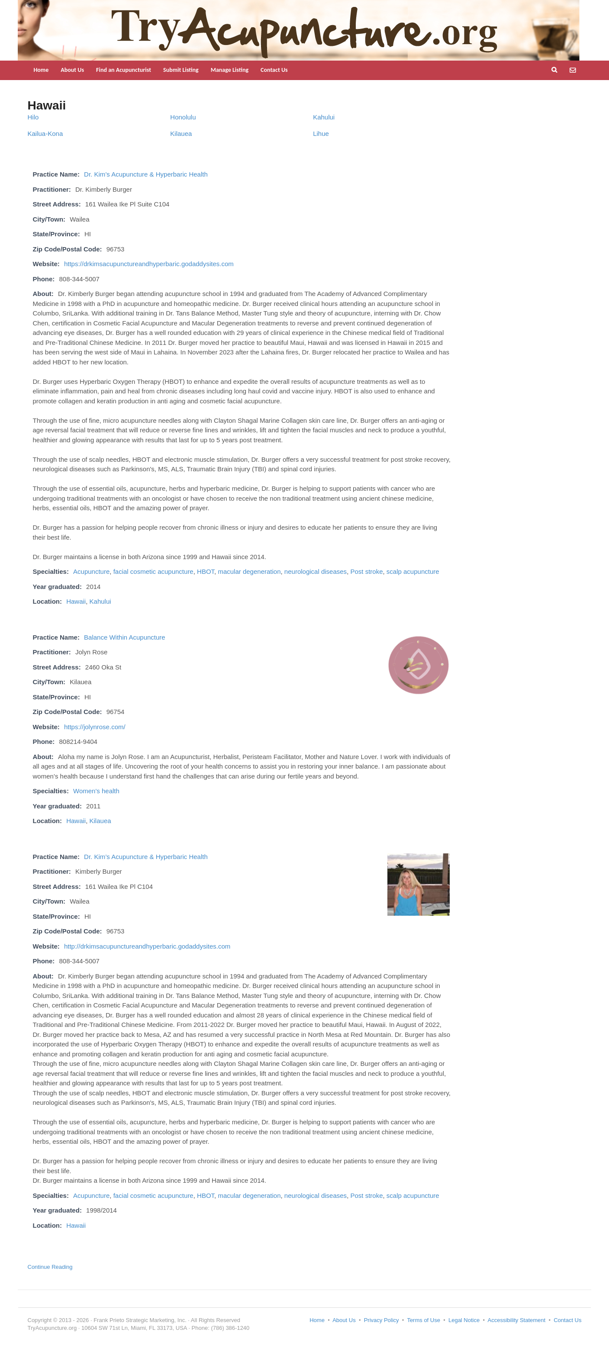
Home (41, 70)
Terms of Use (423, 1320)
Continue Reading (50, 1267)
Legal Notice (464, 1320)
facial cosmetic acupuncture (153, 571)
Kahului (324, 117)
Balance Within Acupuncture (124, 637)
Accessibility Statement (517, 1320)
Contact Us (274, 70)
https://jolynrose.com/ (95, 726)
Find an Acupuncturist (123, 70)
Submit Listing (181, 70)
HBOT (205, 571)
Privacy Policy (381, 1320)
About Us (72, 70)
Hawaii (76, 601)
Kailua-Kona (45, 133)
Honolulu (183, 117)
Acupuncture (91, 571)
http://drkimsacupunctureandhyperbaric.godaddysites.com (147, 946)
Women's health (96, 791)
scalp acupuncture (413, 571)
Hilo (33, 117)
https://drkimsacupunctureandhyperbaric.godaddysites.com (149, 263)
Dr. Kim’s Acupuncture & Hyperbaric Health (146, 174)
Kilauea (181, 133)
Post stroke (366, 571)
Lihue (321, 133)
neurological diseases (315, 571)
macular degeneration (249, 571)
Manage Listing (229, 70)
